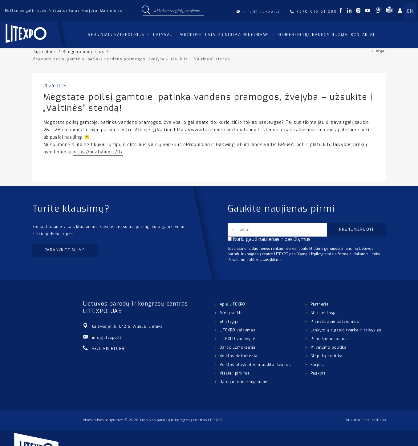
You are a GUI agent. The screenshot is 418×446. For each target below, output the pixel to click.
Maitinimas (111, 10)
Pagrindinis (44, 51)
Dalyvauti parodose (177, 34)
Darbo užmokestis (238, 347)
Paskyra (318, 373)
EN (410, 11)
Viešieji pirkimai (235, 373)
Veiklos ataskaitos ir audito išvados (255, 364)
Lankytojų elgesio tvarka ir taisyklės (346, 330)
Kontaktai (362, 34)
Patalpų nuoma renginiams (237, 34)
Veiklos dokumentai (239, 356)
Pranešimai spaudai (329, 338)
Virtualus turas (64, 10)
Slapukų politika (326, 356)
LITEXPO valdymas (238, 330)
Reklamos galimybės (25, 10)
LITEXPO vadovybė (237, 338)
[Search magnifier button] (146, 10)
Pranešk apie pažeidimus (334, 321)
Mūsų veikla (231, 312)
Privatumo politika (328, 347)
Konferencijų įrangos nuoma (313, 34)
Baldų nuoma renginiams (244, 381)
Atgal (381, 51)
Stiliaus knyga (324, 312)
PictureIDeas (374, 420)
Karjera (89, 10)
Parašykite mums (65, 250)
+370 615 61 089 (108, 348)
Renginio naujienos (84, 51)
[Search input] (177, 10)
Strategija (229, 321)
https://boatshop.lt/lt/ (98, 152)
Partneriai (320, 304)
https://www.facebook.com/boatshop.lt (217, 130)
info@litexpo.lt (106, 337)
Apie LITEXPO (233, 304)
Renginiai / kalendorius (116, 34)
